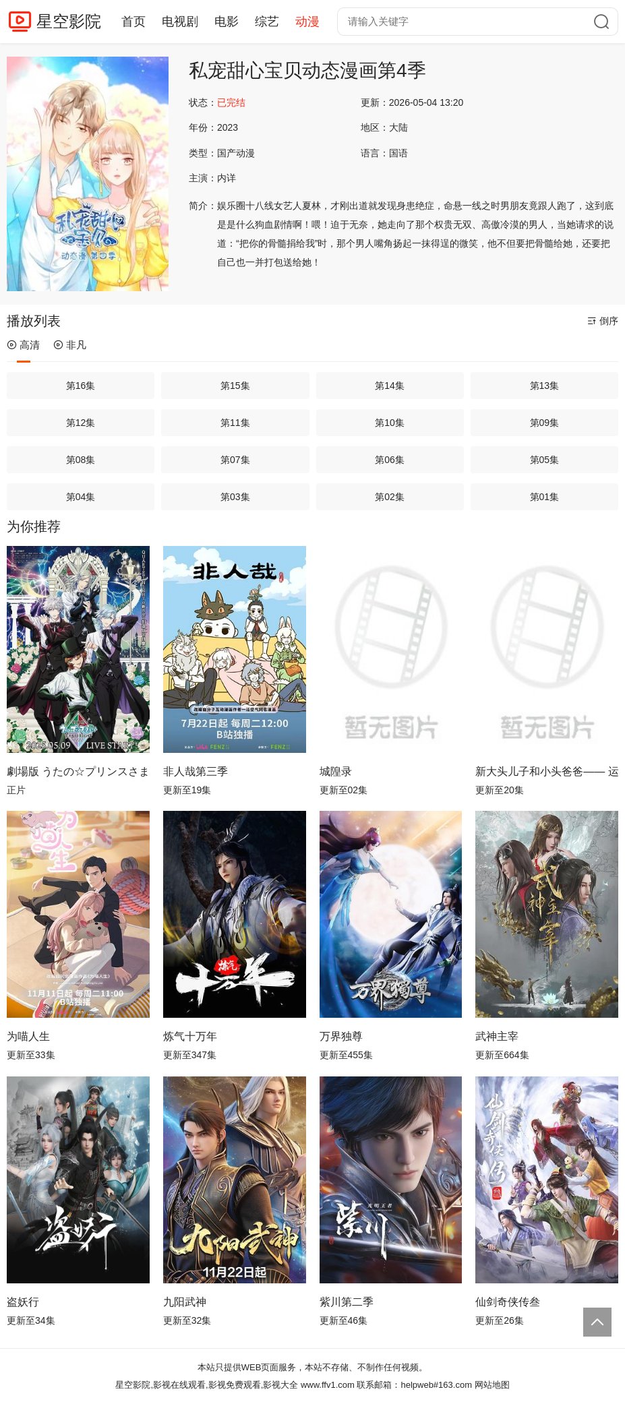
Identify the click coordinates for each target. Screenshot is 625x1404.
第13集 (545, 385)
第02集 (390, 496)
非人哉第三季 (195, 771)
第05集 (545, 459)
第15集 (235, 385)
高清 (23, 344)
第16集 (81, 385)
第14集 (390, 385)
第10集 (390, 422)
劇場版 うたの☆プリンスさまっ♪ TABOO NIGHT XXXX (78, 771)
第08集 (81, 459)
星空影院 (68, 21)
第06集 (390, 459)
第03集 (235, 496)
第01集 (545, 496)
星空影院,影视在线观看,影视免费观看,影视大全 (206, 1385)
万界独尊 (341, 1036)
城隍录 (336, 771)
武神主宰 (496, 1036)
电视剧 (180, 21)
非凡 (69, 344)
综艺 (267, 21)
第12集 (81, 422)
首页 (133, 21)
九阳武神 (184, 1302)
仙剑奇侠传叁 (507, 1302)
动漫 (307, 21)
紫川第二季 (347, 1302)
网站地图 (492, 1385)
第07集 (235, 459)
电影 (226, 21)
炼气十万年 (190, 1036)
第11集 (235, 422)
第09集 (545, 422)
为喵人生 (28, 1036)
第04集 (81, 496)
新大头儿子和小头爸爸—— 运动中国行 (546, 771)
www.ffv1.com (328, 1385)
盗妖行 (23, 1302)
